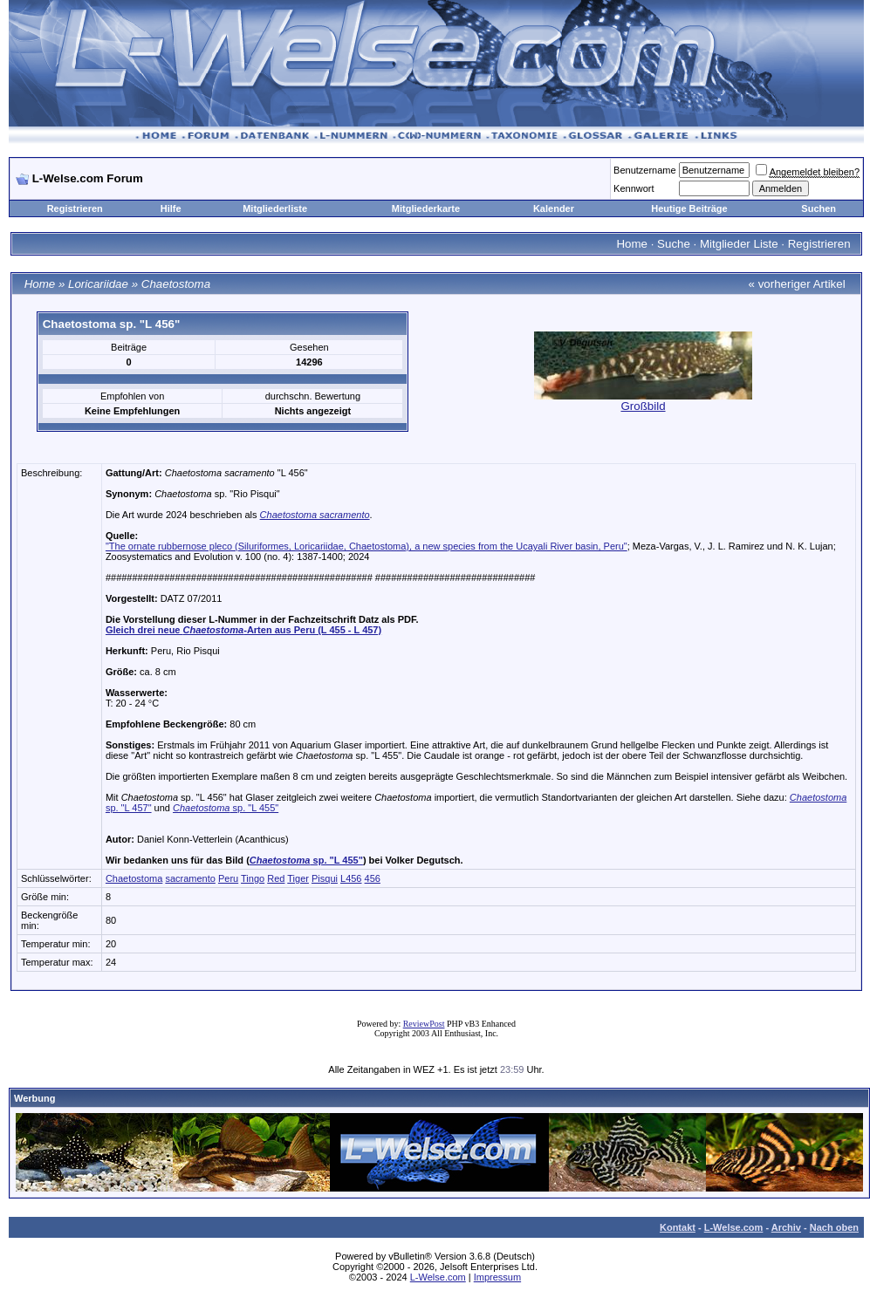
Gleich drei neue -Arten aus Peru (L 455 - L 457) (243, 630)
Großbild (642, 406)
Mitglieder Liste (739, 243)
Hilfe (171, 208)
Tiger (298, 878)
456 (372, 878)
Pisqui (325, 878)
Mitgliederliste (275, 208)
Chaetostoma (175, 283)
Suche (673, 243)
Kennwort (633, 188)
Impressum (497, 1277)
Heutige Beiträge (689, 208)
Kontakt (677, 1227)
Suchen (818, 208)
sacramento (190, 878)
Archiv (786, 1227)
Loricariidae (98, 283)
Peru (228, 878)
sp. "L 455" (225, 808)
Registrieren (75, 208)
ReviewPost (424, 1023)
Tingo (252, 878)
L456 (350, 878)
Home (631, 243)
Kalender (553, 208)
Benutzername (644, 170)
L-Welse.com (734, 1227)
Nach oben (834, 1227)
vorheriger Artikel (802, 283)
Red (275, 878)
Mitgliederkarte (426, 208)
